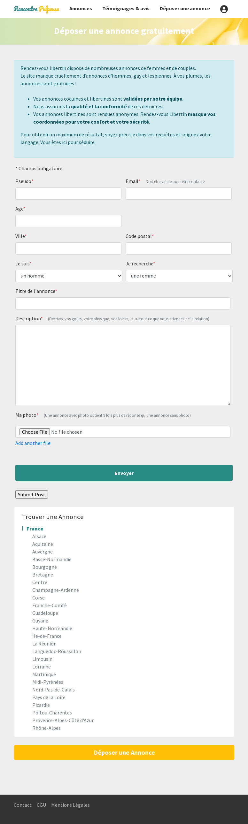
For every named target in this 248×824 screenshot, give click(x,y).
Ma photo (103, 415)
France (35, 528)
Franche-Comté (49, 605)
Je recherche (140, 263)
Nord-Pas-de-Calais (53, 689)
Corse (38, 597)
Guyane (40, 620)
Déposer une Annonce (124, 752)
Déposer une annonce (185, 8)
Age (20, 208)
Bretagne (42, 574)
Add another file (32, 443)
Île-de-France (47, 636)
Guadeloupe (45, 613)
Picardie (41, 705)
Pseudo (24, 181)
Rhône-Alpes (46, 728)
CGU (41, 805)
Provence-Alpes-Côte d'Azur (63, 720)
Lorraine (41, 666)
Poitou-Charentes (52, 712)
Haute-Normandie (52, 628)
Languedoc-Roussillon (56, 651)
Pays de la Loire (49, 697)
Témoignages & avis (126, 8)
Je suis (23, 263)
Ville (21, 236)
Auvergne (42, 551)
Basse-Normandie (52, 559)
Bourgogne (44, 567)
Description (112, 318)
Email (165, 181)
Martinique (44, 674)
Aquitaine (42, 544)
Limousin (42, 659)
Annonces (80, 8)
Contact (23, 805)
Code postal (140, 236)
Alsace (39, 536)
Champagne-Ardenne (55, 590)
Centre (39, 582)
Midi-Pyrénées (47, 682)
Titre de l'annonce (36, 291)
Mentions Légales (70, 805)
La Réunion (44, 643)
